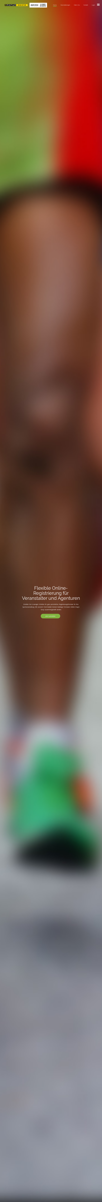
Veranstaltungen (65, 5)
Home (55, 5)
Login (93, 5)
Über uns (77, 5)
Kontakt (86, 5)
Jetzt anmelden (50, 616)
